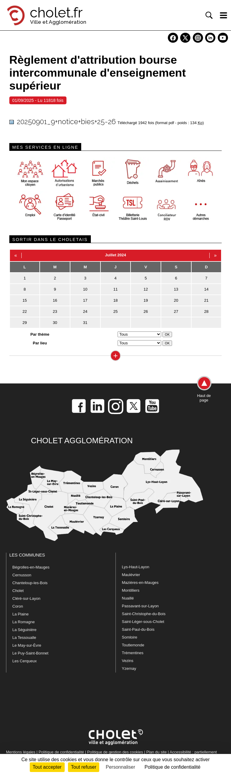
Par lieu (40, 343)
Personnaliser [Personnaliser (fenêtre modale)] (120, 767)
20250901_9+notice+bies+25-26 (66, 121)
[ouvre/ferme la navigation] (223, 15)
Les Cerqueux (24, 661)
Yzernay (129, 668)
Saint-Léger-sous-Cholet (143, 621)
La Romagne (23, 622)
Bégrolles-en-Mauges (31, 567)
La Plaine (20, 614)
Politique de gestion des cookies (115, 752)
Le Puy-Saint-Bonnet (30, 653)
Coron (17, 606)
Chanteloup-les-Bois (30, 583)
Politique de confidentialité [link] (172, 767)
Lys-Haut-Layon (135, 567)
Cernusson (21, 575)
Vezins (127, 660)
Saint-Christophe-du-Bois (143, 614)
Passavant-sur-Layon (140, 606)
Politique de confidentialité (61, 752)
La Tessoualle (24, 637)
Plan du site (156, 752)
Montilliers (131, 590)
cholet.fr (56, 13)
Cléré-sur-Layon (26, 598)
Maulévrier (131, 574)
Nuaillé (128, 598)
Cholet (18, 590)
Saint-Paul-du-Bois (138, 629)
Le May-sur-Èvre (26, 645)
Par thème (39, 334)
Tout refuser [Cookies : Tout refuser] (83, 767)
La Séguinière (24, 629)
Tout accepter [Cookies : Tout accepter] (47, 767)
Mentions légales (20, 752)
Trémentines (132, 653)
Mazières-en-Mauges (140, 582)
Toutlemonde (133, 645)
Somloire (129, 637)
